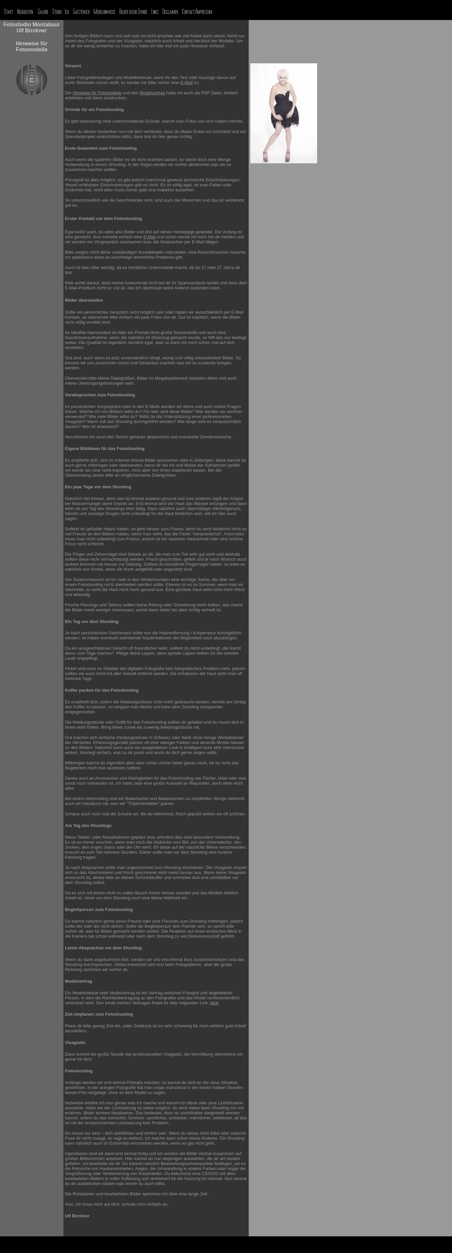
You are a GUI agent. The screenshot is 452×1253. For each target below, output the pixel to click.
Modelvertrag (152, 92)
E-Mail (186, 82)
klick (214, 1002)
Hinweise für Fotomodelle (97, 92)
